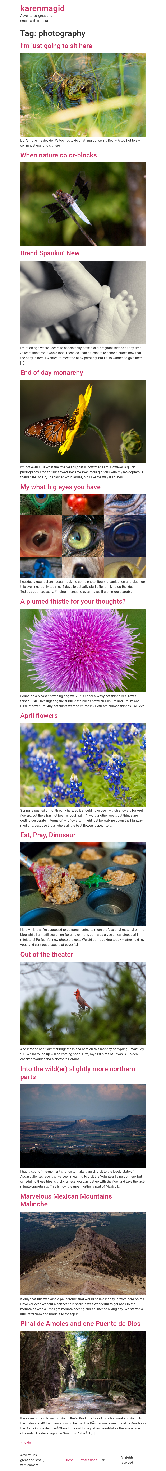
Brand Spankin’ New (50, 253)
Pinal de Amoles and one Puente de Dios (80, 1324)
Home (69, 1460)
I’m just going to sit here (56, 46)
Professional (89, 1460)
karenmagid (42, 8)
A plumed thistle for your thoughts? (73, 601)
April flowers (39, 716)
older (26, 1442)
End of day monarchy (51, 372)
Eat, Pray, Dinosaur (47, 835)
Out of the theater (46, 954)
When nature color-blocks (58, 155)
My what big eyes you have (60, 487)
